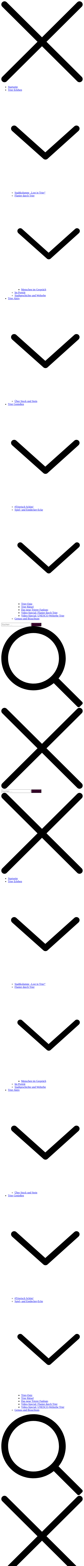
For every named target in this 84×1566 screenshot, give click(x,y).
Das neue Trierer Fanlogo (34, 609)
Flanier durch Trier (25, 195)
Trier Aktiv (14, 298)
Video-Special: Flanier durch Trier (39, 612)
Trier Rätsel (27, 606)
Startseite (13, 87)
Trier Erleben (15, 89)
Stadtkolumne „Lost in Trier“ (30, 192)
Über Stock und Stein (26, 401)
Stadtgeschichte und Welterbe (30, 295)
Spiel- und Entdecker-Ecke (29, 509)
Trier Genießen (16, 404)
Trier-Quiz (26, 603)
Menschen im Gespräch (33, 289)
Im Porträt (20, 292)
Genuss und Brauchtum (27, 618)
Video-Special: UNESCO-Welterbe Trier (42, 615)
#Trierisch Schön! (24, 506)
